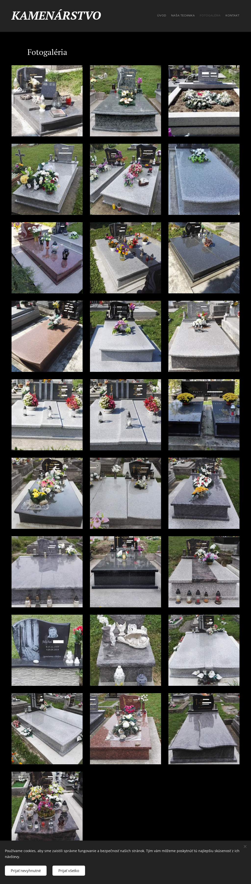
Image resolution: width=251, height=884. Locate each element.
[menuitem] (225, 16)
